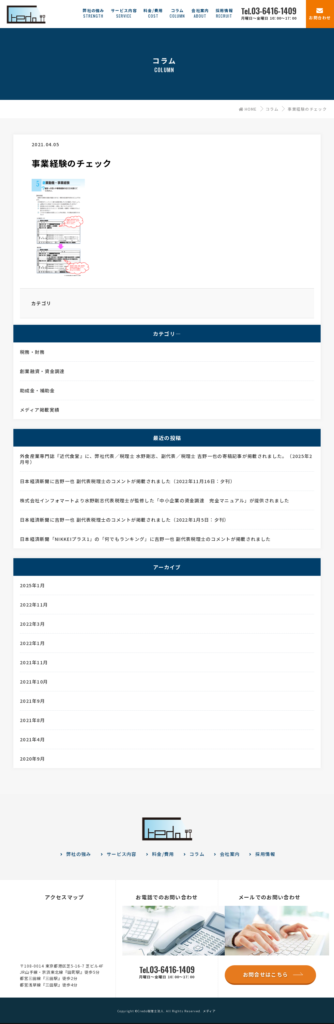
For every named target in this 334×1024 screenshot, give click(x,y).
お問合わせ (320, 17)
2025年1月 (32, 585)
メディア (209, 1011)
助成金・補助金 (37, 390)
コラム (272, 109)
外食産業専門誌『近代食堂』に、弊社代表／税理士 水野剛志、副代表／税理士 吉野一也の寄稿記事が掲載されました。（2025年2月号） (166, 459)
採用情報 (265, 854)
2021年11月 (34, 662)
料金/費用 (163, 854)
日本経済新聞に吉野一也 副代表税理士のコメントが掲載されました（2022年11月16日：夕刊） (127, 481)
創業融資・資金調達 (42, 371)
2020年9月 (32, 759)
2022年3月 (32, 624)
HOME (248, 109)
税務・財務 (32, 352)
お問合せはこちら (265, 974)
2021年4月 (32, 739)
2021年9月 (32, 701)
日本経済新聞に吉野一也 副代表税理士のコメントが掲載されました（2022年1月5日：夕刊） (124, 520)
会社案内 (230, 854)
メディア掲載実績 (39, 410)
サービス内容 (122, 854)
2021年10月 (34, 682)
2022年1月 (32, 643)
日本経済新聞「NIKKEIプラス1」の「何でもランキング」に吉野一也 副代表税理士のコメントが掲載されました (145, 539)
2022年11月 (34, 604)
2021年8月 (32, 720)
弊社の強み (78, 854)
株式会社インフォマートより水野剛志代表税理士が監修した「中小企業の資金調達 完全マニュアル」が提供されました (154, 500)
